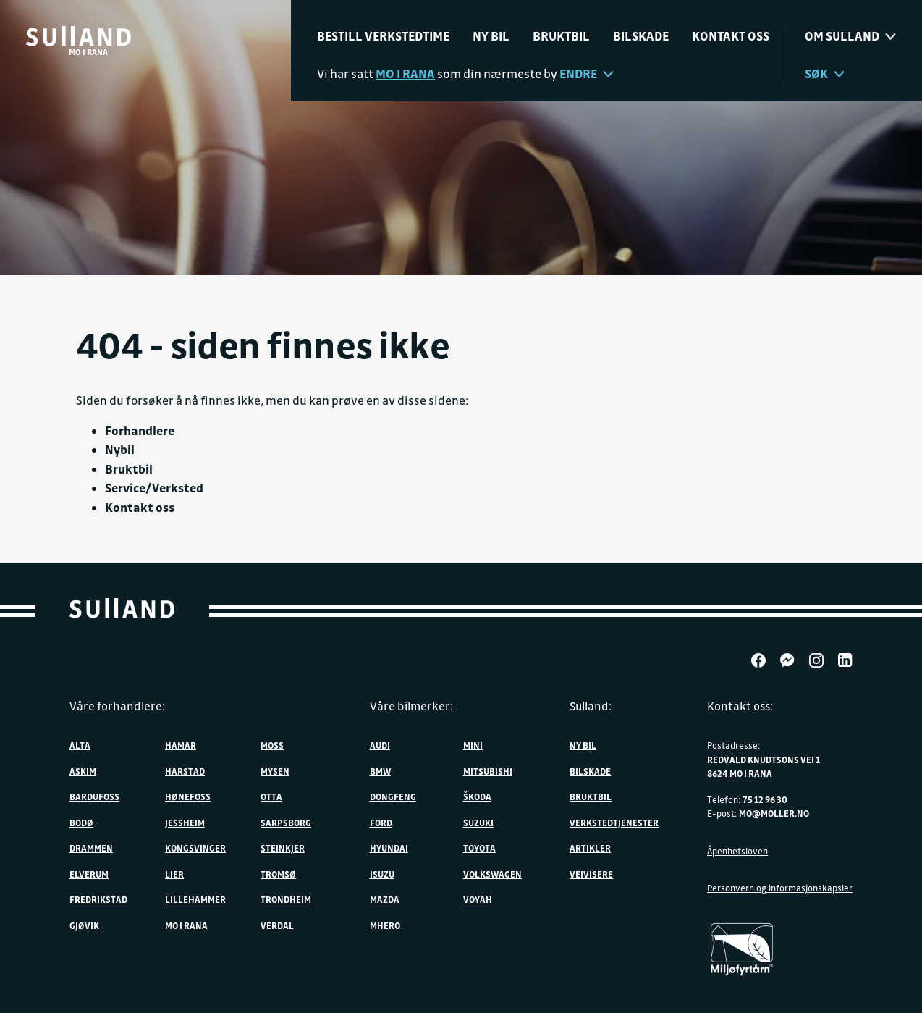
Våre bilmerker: (411, 706)
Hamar (180, 745)
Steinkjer (283, 848)
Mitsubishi (487, 771)
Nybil (120, 449)
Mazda (384, 899)
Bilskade (641, 35)
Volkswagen (492, 874)
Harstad (185, 771)
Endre (586, 73)
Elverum (89, 874)
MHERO (385, 925)
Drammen (91, 848)
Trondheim (286, 899)
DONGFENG (393, 796)
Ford (381, 822)
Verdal (277, 925)
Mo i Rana (186, 925)
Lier (174, 874)
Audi (380, 745)
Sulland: (591, 706)
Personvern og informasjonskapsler (780, 888)
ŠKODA (477, 796)
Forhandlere (139, 430)
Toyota (479, 848)
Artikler (590, 848)
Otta (271, 796)
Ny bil (491, 35)
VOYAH (477, 899)
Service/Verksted (154, 487)
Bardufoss (94, 796)
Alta (79, 745)
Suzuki (478, 822)
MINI (473, 745)
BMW (380, 771)
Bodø (81, 822)
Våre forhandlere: (117, 706)
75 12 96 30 (765, 799)
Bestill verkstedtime (383, 35)
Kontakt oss (730, 35)
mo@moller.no (774, 813)
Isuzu (382, 874)
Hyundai (389, 848)
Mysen (275, 771)
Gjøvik (84, 925)
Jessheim (185, 822)
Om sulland (850, 35)
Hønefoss (188, 796)
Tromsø (278, 874)
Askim (82, 771)
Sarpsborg (286, 822)
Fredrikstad (98, 899)
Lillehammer (195, 899)
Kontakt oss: (740, 706)
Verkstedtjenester (614, 822)
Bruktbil (561, 35)
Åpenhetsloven (737, 851)
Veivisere (591, 874)
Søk (825, 73)
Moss (272, 745)
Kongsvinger (195, 848)
